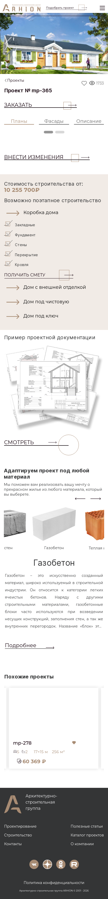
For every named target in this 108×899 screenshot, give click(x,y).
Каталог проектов (87, 835)
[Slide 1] (47, 66)
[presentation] (80, 498)
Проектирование (20, 826)
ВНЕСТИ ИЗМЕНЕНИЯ (41, 157)
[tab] (54, 529)
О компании (82, 844)
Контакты (13, 844)
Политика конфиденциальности (54, 882)
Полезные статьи (87, 826)
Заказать (37, 105)
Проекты (15, 80)
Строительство (18, 835)
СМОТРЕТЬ (36, 442)
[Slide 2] (60, 66)
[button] (54, 213)
